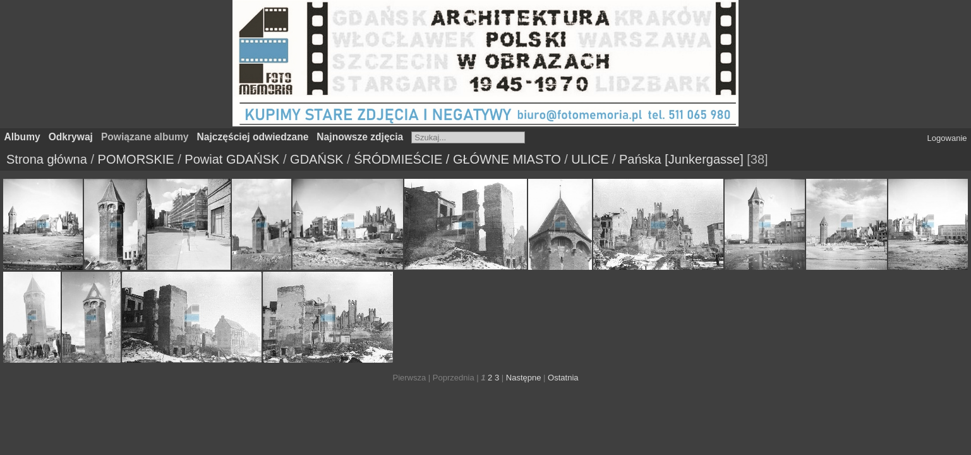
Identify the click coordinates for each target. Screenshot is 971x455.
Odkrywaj (71, 136)
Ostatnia (563, 377)
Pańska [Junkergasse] (681, 159)
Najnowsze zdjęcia (360, 136)
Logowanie (947, 138)
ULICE (589, 159)
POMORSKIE (136, 159)
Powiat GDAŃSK (231, 159)
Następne (523, 377)
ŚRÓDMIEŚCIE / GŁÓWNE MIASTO (457, 159)
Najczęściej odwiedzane (253, 136)
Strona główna (46, 159)
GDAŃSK (316, 159)
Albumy (22, 136)
